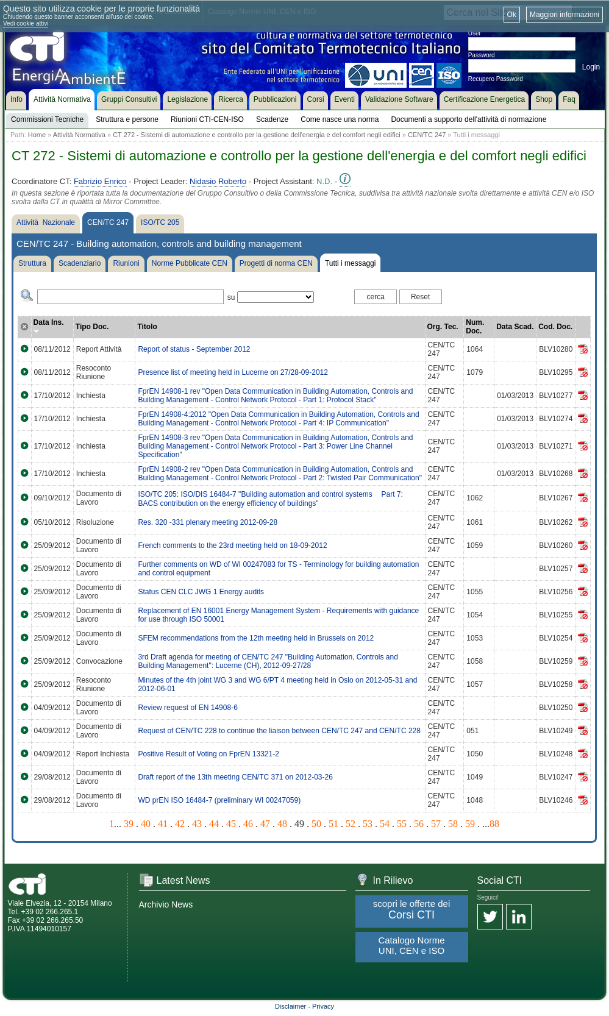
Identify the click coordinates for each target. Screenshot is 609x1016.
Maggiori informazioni (564, 14)
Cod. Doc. (555, 326)
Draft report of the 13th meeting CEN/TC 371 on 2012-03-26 (235, 777)
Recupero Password (495, 79)
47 (265, 824)
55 (402, 824)
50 (316, 824)
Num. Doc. (475, 326)
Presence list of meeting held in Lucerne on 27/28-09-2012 (233, 372)
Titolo (147, 326)
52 (350, 824)
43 (197, 824)
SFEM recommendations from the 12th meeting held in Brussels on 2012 (256, 638)
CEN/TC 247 (427, 134)
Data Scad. (514, 326)
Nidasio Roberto (218, 181)
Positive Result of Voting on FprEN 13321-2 (208, 754)
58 (453, 824)
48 (282, 824)
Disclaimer (290, 1006)
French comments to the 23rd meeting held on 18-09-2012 (232, 545)
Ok (511, 14)
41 (163, 824)
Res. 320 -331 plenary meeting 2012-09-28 (207, 522)
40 (146, 824)
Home (37, 134)
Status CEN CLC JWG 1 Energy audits (201, 592)
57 (436, 824)
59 (470, 824)
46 (248, 824)
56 (419, 824)
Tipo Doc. (92, 326)
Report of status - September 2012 (194, 349)
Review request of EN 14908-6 (187, 707)
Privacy (323, 1006)
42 (180, 824)
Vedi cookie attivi (26, 23)
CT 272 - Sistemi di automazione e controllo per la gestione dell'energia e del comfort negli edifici (257, 134)
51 (333, 824)
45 (231, 824)
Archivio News (166, 904)
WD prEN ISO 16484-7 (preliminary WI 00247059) (219, 800)
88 (494, 824)
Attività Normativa (79, 134)
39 (129, 824)
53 (367, 824)
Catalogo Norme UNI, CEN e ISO (411, 945)
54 (385, 824)
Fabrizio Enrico (100, 181)
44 (214, 824)
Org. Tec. (442, 326)
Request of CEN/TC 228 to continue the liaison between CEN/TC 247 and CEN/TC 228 (279, 730)
